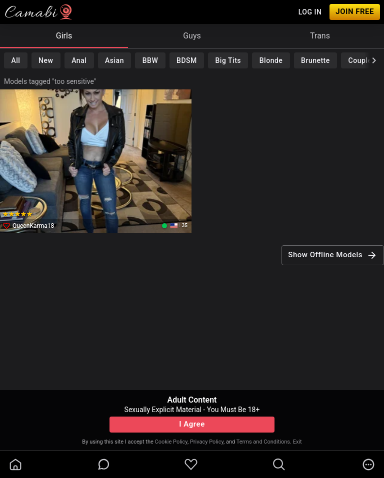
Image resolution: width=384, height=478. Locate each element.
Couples (362, 60)
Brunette (315, 60)
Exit (297, 442)
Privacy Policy (207, 442)
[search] (279, 464)
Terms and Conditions (263, 442)
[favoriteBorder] (191, 464)
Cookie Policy (171, 442)
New (45, 60)
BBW (150, 60)
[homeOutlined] (15, 464)
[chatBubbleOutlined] (103, 464)
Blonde (271, 60)
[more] (368, 464)
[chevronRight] (374, 60)
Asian (114, 60)
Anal (79, 60)
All (15, 60)
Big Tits (228, 60)
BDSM (186, 60)
